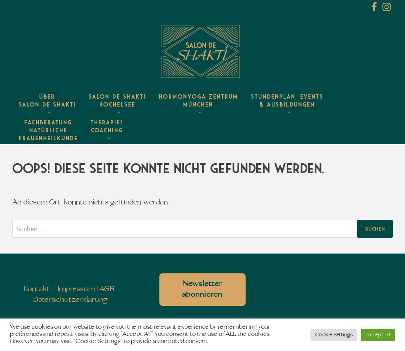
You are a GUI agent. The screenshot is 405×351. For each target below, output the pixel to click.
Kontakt (37, 289)
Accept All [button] (378, 335)
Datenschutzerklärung (70, 300)
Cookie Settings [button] (333, 335)
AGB (107, 289)
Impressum (76, 289)
